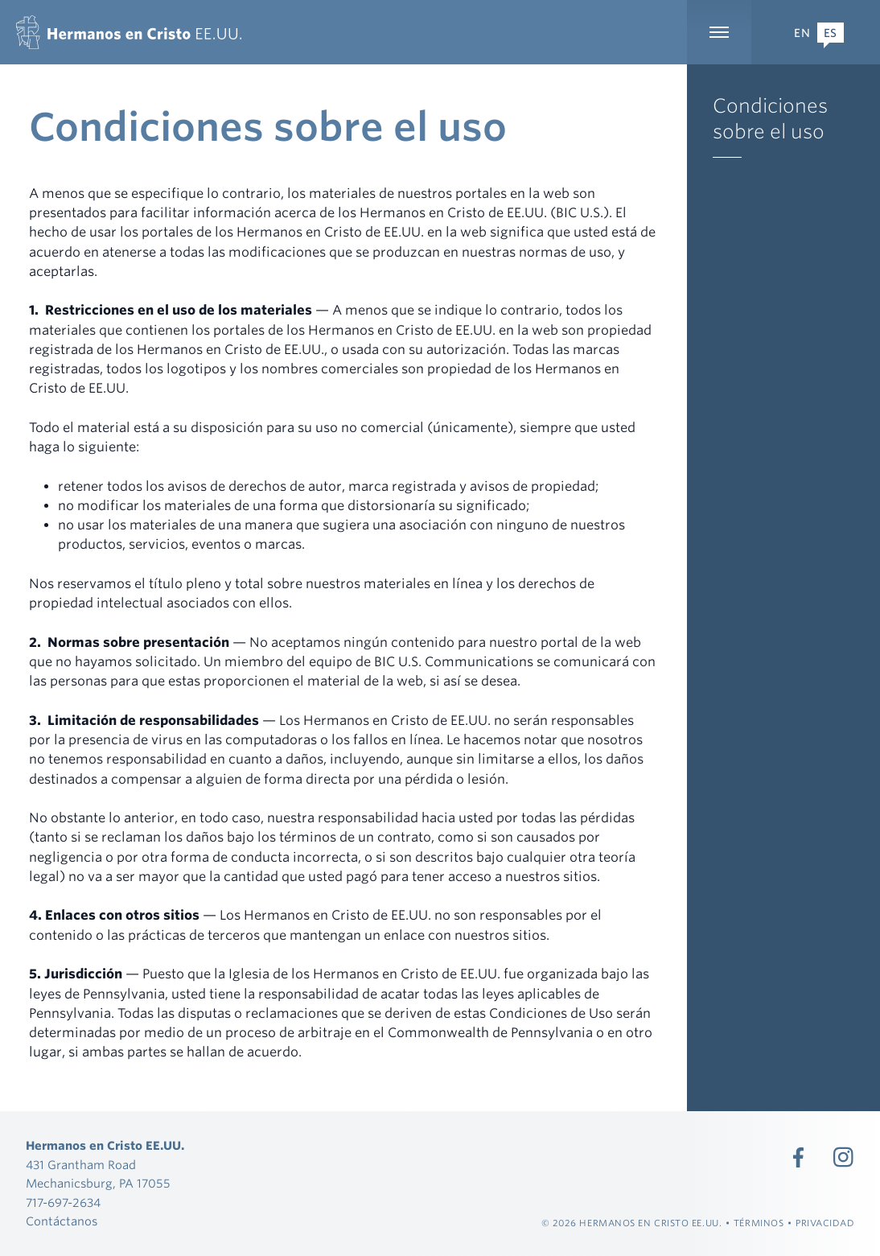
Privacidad (825, 1223)
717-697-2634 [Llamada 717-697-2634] (63, 1202)
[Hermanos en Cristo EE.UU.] (128, 32)
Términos (758, 1223)
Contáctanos (61, 1221)
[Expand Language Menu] (815, 32)
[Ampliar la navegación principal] (719, 32)
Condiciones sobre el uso (770, 118)
